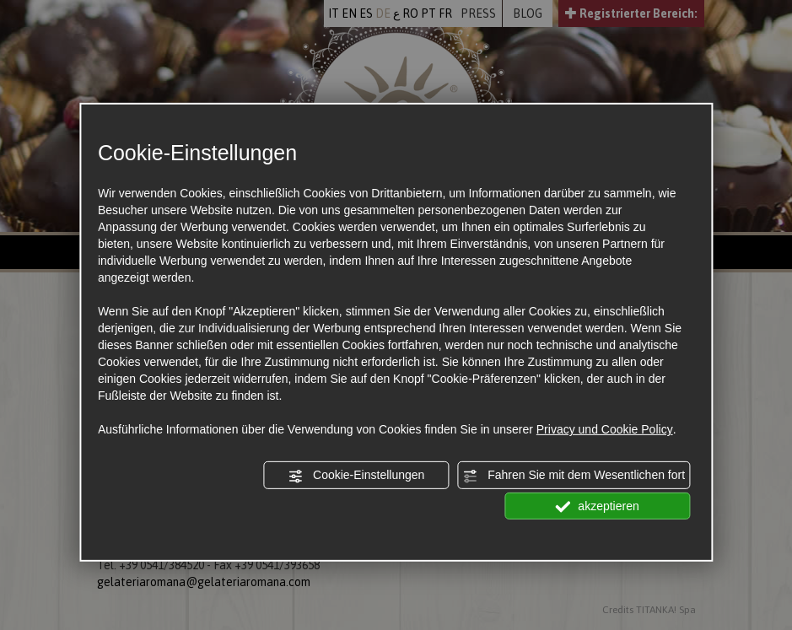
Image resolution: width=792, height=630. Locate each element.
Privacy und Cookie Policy (604, 429)
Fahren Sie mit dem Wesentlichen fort (573, 475)
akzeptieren (596, 506)
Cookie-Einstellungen (356, 475)
